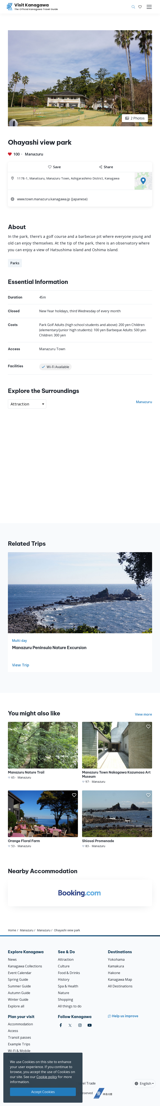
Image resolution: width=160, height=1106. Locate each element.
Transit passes (19, 1037)
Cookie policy (46, 1077)
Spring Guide (18, 979)
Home (12, 930)
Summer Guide (19, 986)
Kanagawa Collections (25, 966)
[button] (140, 7)
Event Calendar (19, 973)
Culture (64, 966)
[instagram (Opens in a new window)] (80, 1025)
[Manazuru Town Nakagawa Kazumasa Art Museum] (117, 753)
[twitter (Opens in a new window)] (70, 1025)
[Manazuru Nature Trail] (43, 751)
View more (143, 714)
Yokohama (116, 959)
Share (106, 167)
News (12, 959)
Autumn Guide (19, 993)
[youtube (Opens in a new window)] (89, 1025)
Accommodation (20, 1024)
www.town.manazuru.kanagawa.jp (43, 199)
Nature (63, 993)
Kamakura (116, 966)
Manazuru (34, 154)
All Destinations (120, 986)
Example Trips (19, 1044)
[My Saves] (140, 7)
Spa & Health (68, 986)
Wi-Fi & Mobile (19, 1050)
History (63, 979)
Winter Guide (18, 999)
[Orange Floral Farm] (43, 819)
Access (13, 1030)
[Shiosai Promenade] (117, 819)
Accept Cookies (43, 1092)
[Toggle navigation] (149, 7)
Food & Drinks (69, 973)
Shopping (65, 999)
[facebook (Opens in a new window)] (61, 1025)
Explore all (16, 1006)
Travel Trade (85, 1083)
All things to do (69, 1006)
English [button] (143, 1083)
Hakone (114, 973)
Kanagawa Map (120, 979)
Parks (14, 263)
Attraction (66, 959)
